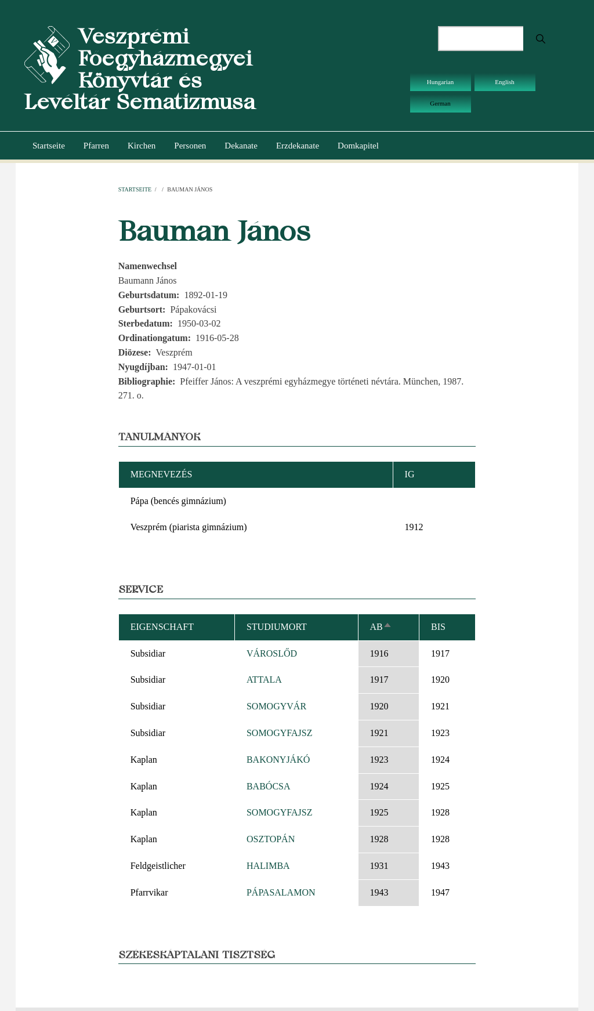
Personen (190, 145)
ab (381, 627)
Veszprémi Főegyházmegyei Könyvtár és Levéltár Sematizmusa (139, 69)
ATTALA (264, 679)
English (505, 81)
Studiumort (277, 627)
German (440, 103)
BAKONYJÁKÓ (278, 759)
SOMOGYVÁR (276, 706)
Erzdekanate (297, 145)
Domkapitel (358, 145)
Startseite (48, 145)
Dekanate (241, 145)
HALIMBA (268, 866)
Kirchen (141, 145)
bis (438, 627)
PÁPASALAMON (281, 892)
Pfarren (96, 145)
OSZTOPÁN (271, 839)
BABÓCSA (269, 786)
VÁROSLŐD (272, 653)
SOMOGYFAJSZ (280, 733)
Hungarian (440, 81)
